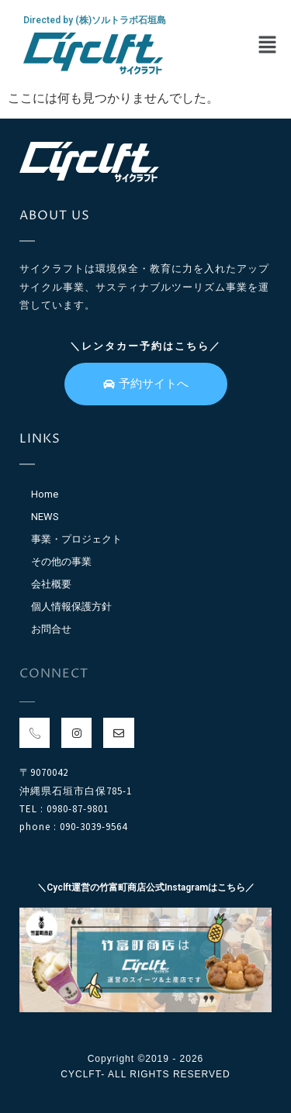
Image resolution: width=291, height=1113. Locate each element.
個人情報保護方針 (71, 606)
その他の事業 (61, 561)
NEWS (45, 516)
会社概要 (51, 584)
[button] (267, 46)
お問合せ (51, 629)
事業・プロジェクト (76, 539)
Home (44, 494)
